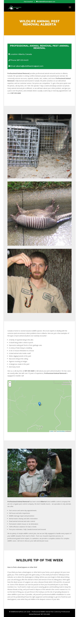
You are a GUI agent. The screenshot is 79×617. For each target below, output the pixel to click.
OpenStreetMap (61, 431)
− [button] (10, 385)
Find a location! (28, 1)
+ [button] (10, 382)
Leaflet (51, 431)
